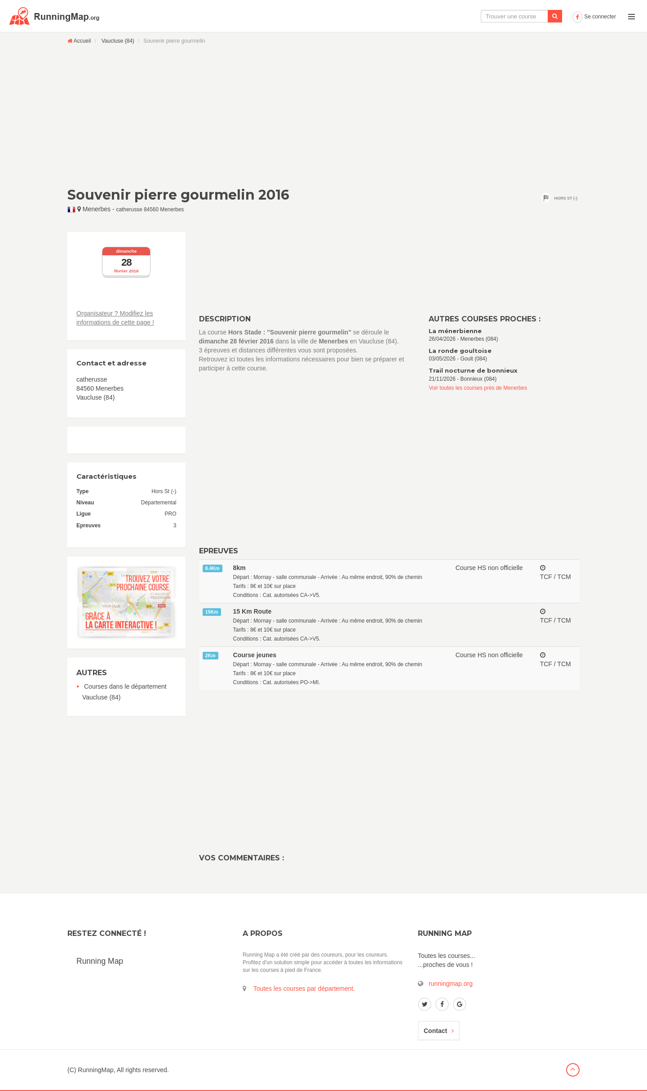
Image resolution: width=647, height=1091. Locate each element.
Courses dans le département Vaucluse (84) (124, 692)
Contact (439, 1030)
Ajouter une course (537, 16)
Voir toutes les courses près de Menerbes (478, 388)
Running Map (99, 961)
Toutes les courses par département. (304, 988)
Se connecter (594, 16)
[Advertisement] (323, 115)
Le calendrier (479, 16)
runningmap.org (451, 983)
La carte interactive (420, 16)
